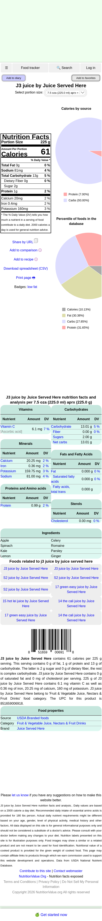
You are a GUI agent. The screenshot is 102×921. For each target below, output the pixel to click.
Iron (3, 466)
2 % (46, 460)
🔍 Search (64, 68)
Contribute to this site (35, 871)
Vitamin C (7, 426)
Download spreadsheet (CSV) (26, 268)
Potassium (8, 471)
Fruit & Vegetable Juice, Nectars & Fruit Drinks (51, 723)
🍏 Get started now (51, 915)
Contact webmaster (68, 871)
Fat (53, 471)
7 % (47, 429)
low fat (32, 287)
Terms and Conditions (20, 882)
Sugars (58, 437)
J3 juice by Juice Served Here (26, 568)
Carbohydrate (61, 426)
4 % (46, 476)
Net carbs (60, 442)
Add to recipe (23, 259)
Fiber (56, 432)
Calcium (6, 460)
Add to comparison (23, 250)
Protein (5, 505)
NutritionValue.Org (32, 876)
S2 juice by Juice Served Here (25, 578)
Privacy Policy (49, 882)
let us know (20, 795)
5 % (97, 426)
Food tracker (30, 68)
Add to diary (13, 78)
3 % (46, 471)
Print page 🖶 (25, 277)
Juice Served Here (31, 728)
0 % (97, 432)
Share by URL (25, 242)
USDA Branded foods (33, 718)
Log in (90, 68)
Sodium (6, 476)
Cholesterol (59, 521)
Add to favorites (86, 78)
